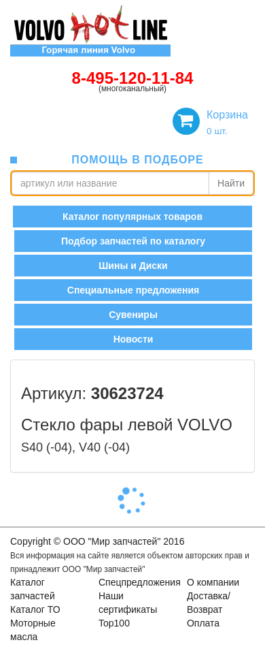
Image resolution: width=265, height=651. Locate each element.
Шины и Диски (133, 265)
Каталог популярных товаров (132, 216)
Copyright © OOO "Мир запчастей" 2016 (97, 541)
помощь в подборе (137, 159)
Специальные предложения (133, 290)
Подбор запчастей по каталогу (133, 241)
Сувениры (133, 314)
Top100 (114, 623)
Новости (133, 339)
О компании (213, 582)
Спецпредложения (140, 582)
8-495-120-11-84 (133, 78)
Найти (231, 183)
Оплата (203, 623)
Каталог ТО (35, 609)
